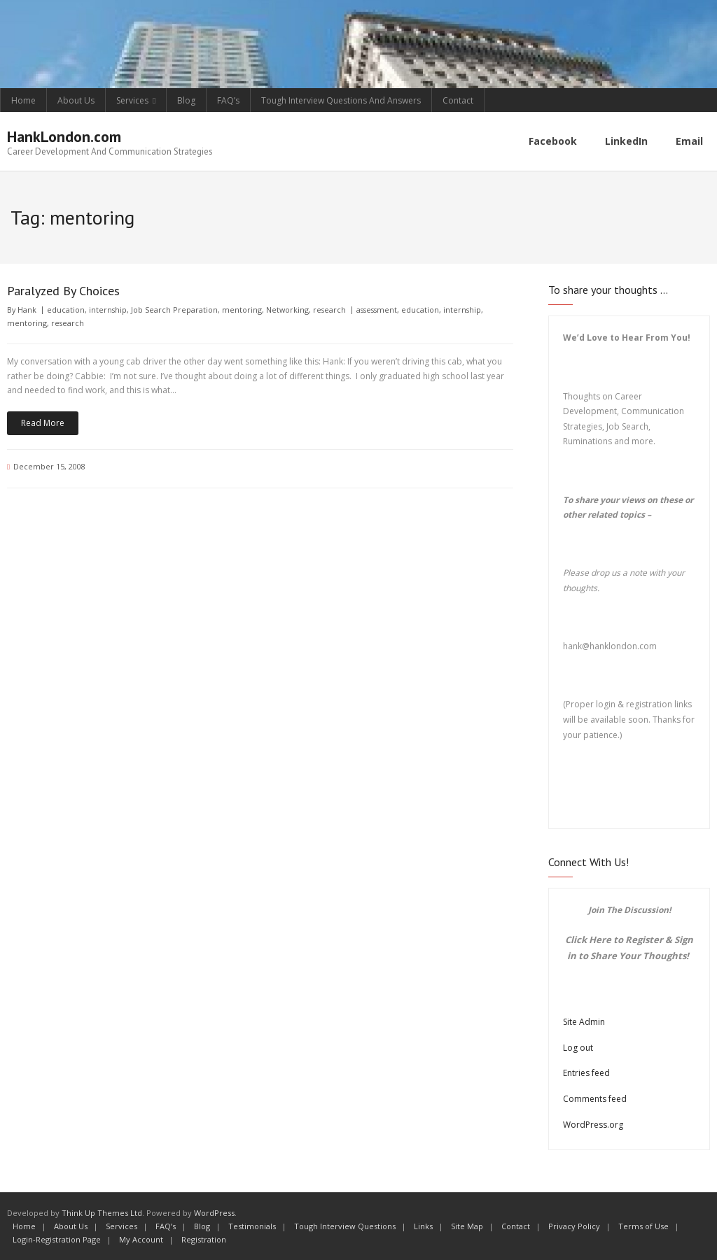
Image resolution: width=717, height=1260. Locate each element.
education (66, 309)
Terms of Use (643, 1226)
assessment (376, 309)
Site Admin (584, 1022)
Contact (458, 100)
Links (423, 1226)
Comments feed (595, 1099)
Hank (27, 309)
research (329, 309)
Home (23, 100)
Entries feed (586, 1073)
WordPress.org (593, 1124)
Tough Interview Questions (345, 1226)
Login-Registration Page (57, 1238)
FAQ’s (228, 100)
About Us (76, 100)
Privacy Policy (574, 1226)
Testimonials (252, 1226)
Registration (203, 1238)
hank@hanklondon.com (610, 646)
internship (108, 309)
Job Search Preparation (174, 309)
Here (600, 939)
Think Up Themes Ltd (102, 1213)
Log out (578, 1048)
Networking (287, 309)
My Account (141, 1238)
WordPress (214, 1213)
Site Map (467, 1226)
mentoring (242, 309)
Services (132, 100)
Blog (186, 100)
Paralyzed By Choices (63, 291)
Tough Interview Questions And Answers (341, 100)
